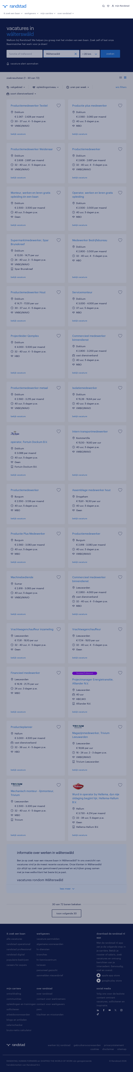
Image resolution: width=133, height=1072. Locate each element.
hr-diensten (43, 949)
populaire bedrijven (18, 959)
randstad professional (19, 949)
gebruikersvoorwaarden (87, 1045)
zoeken (110, 53)
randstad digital (16, 954)
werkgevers (32, 13)
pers (39, 1009)
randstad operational (18, 944)
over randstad (65, 13)
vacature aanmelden (48, 938)
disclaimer (108, 1049)
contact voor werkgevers (51, 1004)
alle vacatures (14, 938)
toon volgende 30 (66, 913)
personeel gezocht (47, 970)
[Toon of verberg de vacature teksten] (122, 78)
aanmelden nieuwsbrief (50, 975)
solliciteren (13, 1009)
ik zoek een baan (13, 13)
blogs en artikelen (17, 1019)
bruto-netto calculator (19, 1030)
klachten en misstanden (50, 1014)
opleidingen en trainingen (21, 1004)
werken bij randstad (59, 1045)
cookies (94, 1049)
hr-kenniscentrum (47, 959)
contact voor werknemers (51, 998)
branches (42, 954)
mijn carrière (48, 13)
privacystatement (114, 1045)
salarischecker (15, 1024)
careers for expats (17, 964)
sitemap (121, 1049)
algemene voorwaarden (50, 944)
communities (14, 998)
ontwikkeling (14, 993)
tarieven (41, 964)
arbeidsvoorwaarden (18, 1014)
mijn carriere (14, 988)
